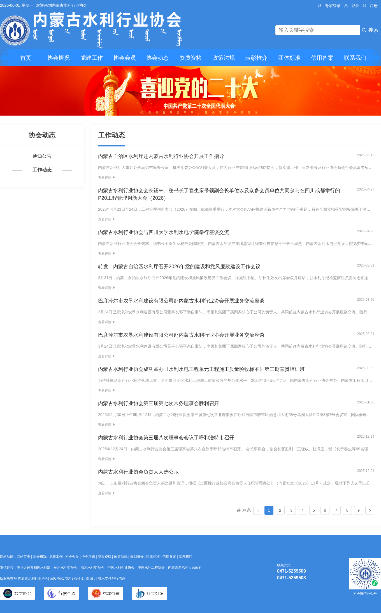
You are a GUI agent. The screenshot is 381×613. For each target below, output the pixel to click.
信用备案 (322, 58)
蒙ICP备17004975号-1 (67, 578)
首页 (25, 58)
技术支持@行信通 (111, 578)
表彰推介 (256, 58)
